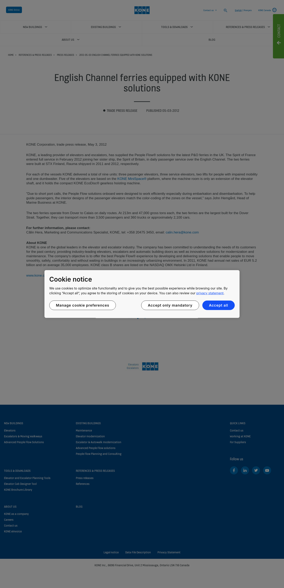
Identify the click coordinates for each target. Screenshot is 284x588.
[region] (142, 294)
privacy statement (209, 293)
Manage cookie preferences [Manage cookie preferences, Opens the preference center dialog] (82, 305)
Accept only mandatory (170, 305)
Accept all (218, 305)
